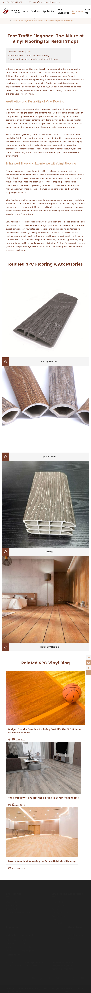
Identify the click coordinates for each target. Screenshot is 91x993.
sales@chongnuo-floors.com (46, 2)
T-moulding (57, 901)
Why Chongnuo (63, 11)
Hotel (23, 939)
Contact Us (13, 954)
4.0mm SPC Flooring (49, 647)
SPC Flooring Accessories (67, 893)
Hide (29, 51)
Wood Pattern (12, 901)
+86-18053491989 (14, 2)
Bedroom (10, 943)
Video (71, 938)
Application (49, 11)
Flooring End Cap (60, 912)
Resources (77, 11)
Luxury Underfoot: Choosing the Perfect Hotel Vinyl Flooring (42, 861)
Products (35, 11)
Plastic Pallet (58, 922)
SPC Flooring (14, 893)
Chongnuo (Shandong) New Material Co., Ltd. (39, 988)
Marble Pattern (13, 904)
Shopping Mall (27, 950)
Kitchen (9, 946)
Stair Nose (56, 919)
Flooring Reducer (49, 361)
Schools (24, 943)
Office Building (28, 946)
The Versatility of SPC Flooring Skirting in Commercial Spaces (43, 798)
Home (25, 11)
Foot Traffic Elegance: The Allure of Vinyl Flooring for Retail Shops (43, 20)
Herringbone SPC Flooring (18, 912)
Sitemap (68, 988)
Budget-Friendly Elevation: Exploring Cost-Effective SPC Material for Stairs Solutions (44, 731)
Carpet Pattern (13, 908)
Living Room (11, 939)
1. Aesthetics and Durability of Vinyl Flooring (28, 55)
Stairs (8, 950)
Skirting (49, 551)
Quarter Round (49, 456)
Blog (70, 941)
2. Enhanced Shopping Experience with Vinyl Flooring (33, 59)
